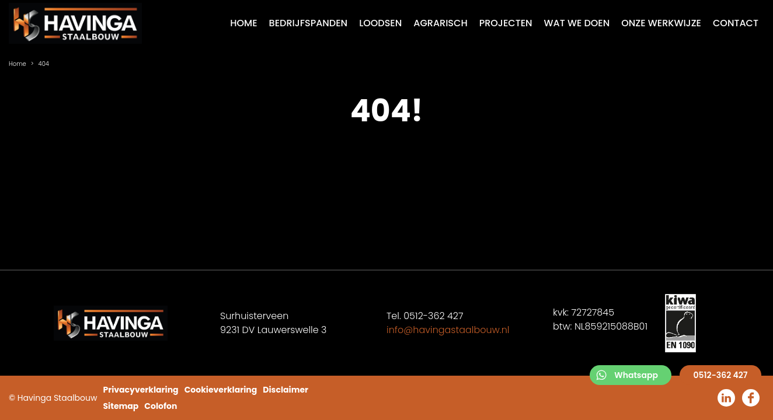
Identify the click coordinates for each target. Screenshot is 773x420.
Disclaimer (285, 390)
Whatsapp (636, 375)
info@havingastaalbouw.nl (448, 330)
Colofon (160, 406)
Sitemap (120, 406)
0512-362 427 (720, 375)
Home (17, 64)
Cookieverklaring (220, 390)
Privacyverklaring (140, 390)
